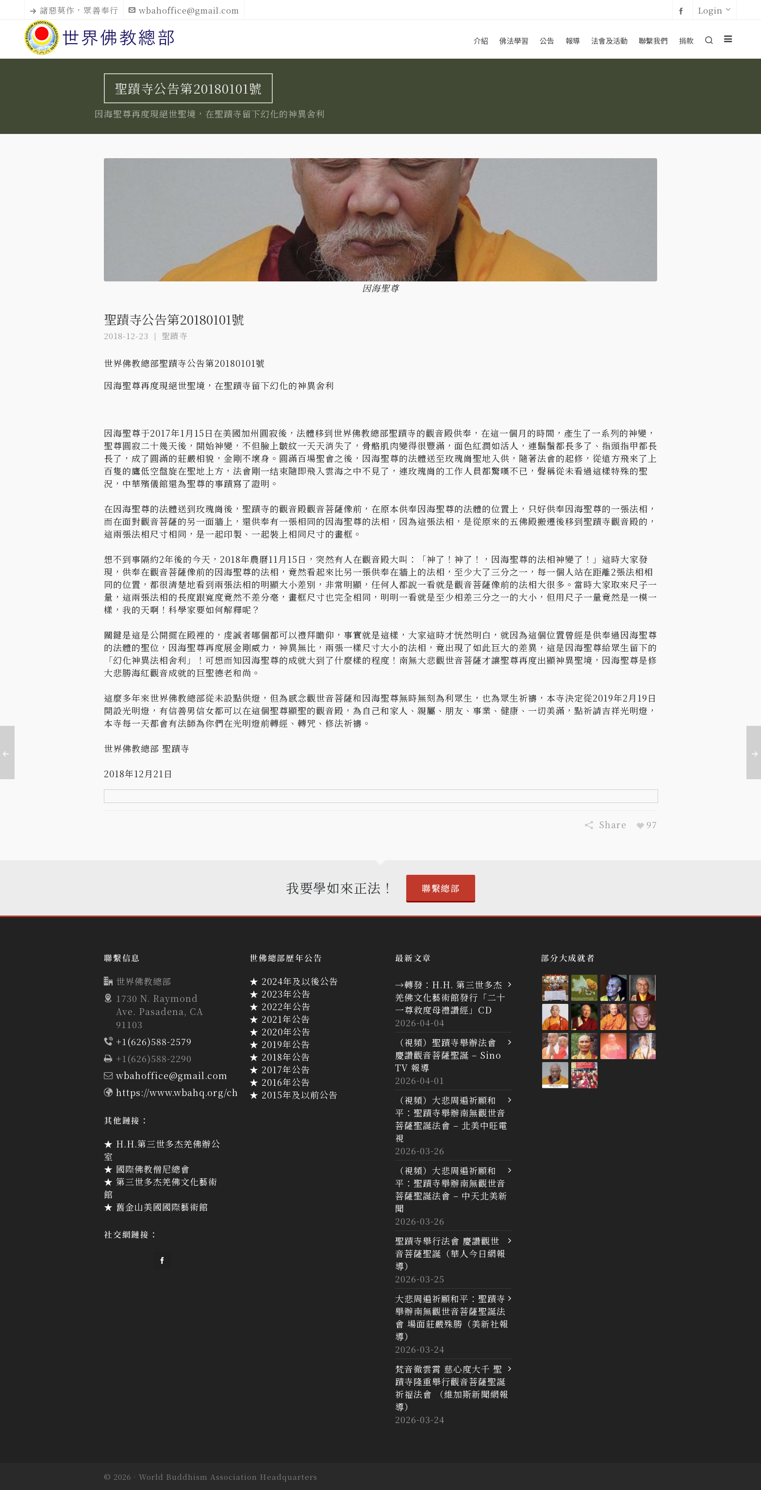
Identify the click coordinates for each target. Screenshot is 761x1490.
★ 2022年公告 (280, 1006)
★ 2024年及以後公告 (293, 981)
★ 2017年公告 (279, 1069)
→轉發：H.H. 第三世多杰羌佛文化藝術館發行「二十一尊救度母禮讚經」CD (450, 997)
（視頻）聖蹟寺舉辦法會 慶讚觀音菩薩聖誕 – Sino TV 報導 (448, 1055)
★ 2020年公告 (280, 1031)
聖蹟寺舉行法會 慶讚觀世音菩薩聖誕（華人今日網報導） (450, 1253)
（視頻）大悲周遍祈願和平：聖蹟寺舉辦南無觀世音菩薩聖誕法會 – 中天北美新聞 (451, 1189)
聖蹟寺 (175, 336)
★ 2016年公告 (279, 1082)
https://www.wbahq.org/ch (177, 1092)
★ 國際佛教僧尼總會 (147, 1169)
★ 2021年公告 (279, 1019)
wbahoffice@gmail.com (184, 10)
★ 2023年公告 (280, 993)
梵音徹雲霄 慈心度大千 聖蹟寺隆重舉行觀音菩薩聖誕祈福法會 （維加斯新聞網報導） (452, 1387)
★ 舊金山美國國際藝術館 (156, 1206)
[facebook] (683, 10)
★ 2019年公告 (279, 1044)
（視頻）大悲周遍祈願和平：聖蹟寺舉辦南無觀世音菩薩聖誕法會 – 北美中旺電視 (451, 1119)
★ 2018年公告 (279, 1056)
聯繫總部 (441, 888)
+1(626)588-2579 (154, 1041)
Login (714, 10)
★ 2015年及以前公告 (293, 1094)
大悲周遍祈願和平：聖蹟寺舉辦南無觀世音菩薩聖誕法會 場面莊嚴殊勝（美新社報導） (452, 1317)
